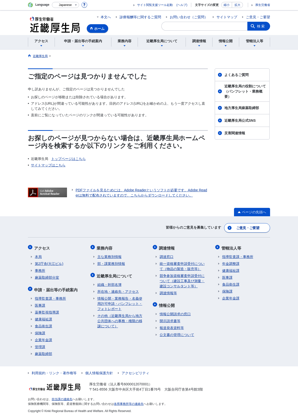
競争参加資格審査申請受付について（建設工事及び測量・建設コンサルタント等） (182, 279)
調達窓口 (166, 255)
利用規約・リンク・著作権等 (54, 370)
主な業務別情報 (109, 255)
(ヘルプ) (181, 5)
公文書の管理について (177, 332)
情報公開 (167, 303)
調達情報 (167, 247)
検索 (261, 26)
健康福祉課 (43, 316)
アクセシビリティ (135, 370)
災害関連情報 (234, 133)
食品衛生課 (43, 323)
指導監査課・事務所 (50, 295)
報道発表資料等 (172, 325)
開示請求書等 (170, 318)
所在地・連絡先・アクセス (118, 289)
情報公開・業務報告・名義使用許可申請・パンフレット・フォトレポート (119, 301)
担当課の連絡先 (62, 396)
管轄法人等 (232, 247)
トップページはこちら (68, 159)
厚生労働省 (262, 5)
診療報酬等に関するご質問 (140, 17)
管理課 (40, 344)
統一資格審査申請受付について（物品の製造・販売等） (182, 264)
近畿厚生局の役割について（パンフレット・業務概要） (245, 91)
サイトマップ (226, 17)
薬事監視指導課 (47, 309)
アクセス (43, 247)
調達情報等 (168, 291)
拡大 (237, 5)
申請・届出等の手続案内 (56, 287)
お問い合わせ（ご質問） (189, 17)
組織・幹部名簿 (109, 282)
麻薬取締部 (43, 351)
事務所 (40, 269)
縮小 (227, 5)
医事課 (40, 302)
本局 (38, 255)
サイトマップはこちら (48, 165)
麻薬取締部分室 (47, 276)
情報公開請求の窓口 (175, 311)
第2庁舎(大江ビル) (49, 262)
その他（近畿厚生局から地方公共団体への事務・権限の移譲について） (119, 318)
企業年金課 (43, 337)
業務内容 (105, 247)
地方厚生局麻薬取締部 (241, 108)
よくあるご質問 (236, 75)
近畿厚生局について (115, 273)
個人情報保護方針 (99, 370)
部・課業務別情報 (111, 262)
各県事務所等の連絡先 (129, 400)
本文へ (106, 17)
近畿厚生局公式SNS (240, 120)
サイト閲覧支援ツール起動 (155, 5)
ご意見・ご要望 (258, 17)
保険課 (40, 330)
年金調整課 (230, 262)
